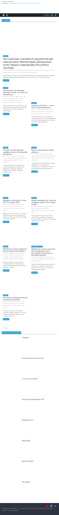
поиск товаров (20, 208)
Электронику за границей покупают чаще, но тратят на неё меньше (15, 92)
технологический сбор (18, 72)
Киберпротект (28, 420)
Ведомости (17, 158)
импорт (33, 70)
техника (52, 158)
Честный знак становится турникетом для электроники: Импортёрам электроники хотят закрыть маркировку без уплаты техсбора (28, 63)
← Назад (5, 328)
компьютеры (6, 257)
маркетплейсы (38, 70)
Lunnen (40, 208)
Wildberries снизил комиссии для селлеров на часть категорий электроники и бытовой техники (43, 252)
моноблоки (47, 259)
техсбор (15, 160)
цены (22, 160)
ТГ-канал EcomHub (29, 379)
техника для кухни (13, 258)
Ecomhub (13, 96)
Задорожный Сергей (16, 70)
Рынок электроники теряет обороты (42, 151)
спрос (42, 158)
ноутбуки (52, 70)
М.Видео (22, 98)
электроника (34, 72)
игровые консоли (20, 255)
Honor (16, 303)
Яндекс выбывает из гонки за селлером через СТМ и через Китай (43, 202)
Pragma (44, 208)
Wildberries (18, 206)
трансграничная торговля (9, 102)
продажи (53, 156)
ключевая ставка (42, 156)
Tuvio (47, 208)
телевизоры (47, 158)
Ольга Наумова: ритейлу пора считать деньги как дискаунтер (24, 3)
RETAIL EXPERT (28, 461)
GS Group (12, 158)
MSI (7, 305)
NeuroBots (26, 482)
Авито (52, 111)
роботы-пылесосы (18, 257)
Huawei (22, 303)
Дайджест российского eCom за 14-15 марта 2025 (15, 201)
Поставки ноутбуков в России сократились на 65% (15, 298)
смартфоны (10, 72)
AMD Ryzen (5, 98)
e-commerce (13, 206)
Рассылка (40, 246)
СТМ (49, 210)
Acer (39, 111)
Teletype (25, 337)
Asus (45, 111)
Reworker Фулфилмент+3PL (33, 399)
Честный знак (28, 72)
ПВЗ (16, 208)
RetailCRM (26, 440)
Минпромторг (46, 70)
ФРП (19, 160)
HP (19, 303)
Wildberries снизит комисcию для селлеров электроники (15, 250)
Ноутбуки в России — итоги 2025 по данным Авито (42, 106)
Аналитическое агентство (32, 358)
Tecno (10, 305)
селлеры (5, 72)
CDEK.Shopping (11, 98)
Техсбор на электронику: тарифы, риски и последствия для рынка (15, 152)
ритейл (33, 158)
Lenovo (48, 111)
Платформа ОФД (12, 100)
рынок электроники (44, 113)
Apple (42, 111)
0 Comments (25, 70)
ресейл (37, 113)
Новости (6, 56)
